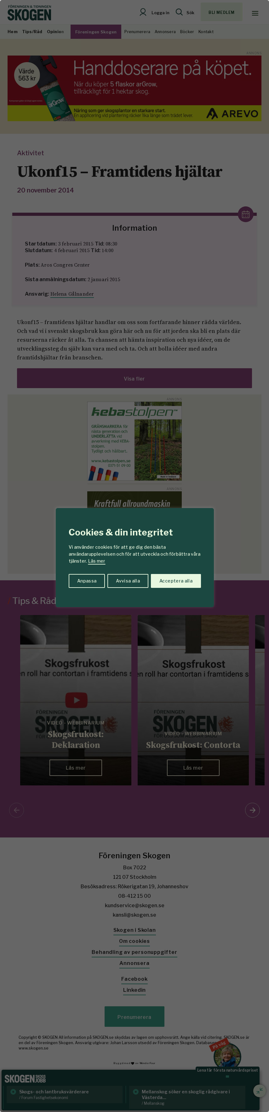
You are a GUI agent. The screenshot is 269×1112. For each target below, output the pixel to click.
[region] (134, 556)
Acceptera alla (175, 580)
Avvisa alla (128, 580)
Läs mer (96, 561)
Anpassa (86, 580)
